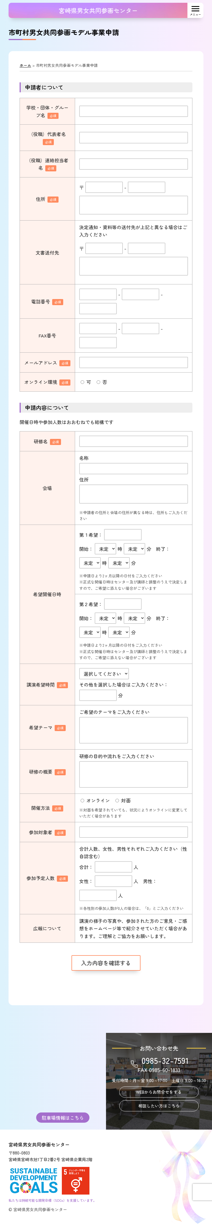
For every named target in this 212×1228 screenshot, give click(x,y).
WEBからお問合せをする (159, 1092)
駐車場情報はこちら (63, 1117)
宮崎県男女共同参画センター (98, 10)
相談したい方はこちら (159, 1106)
